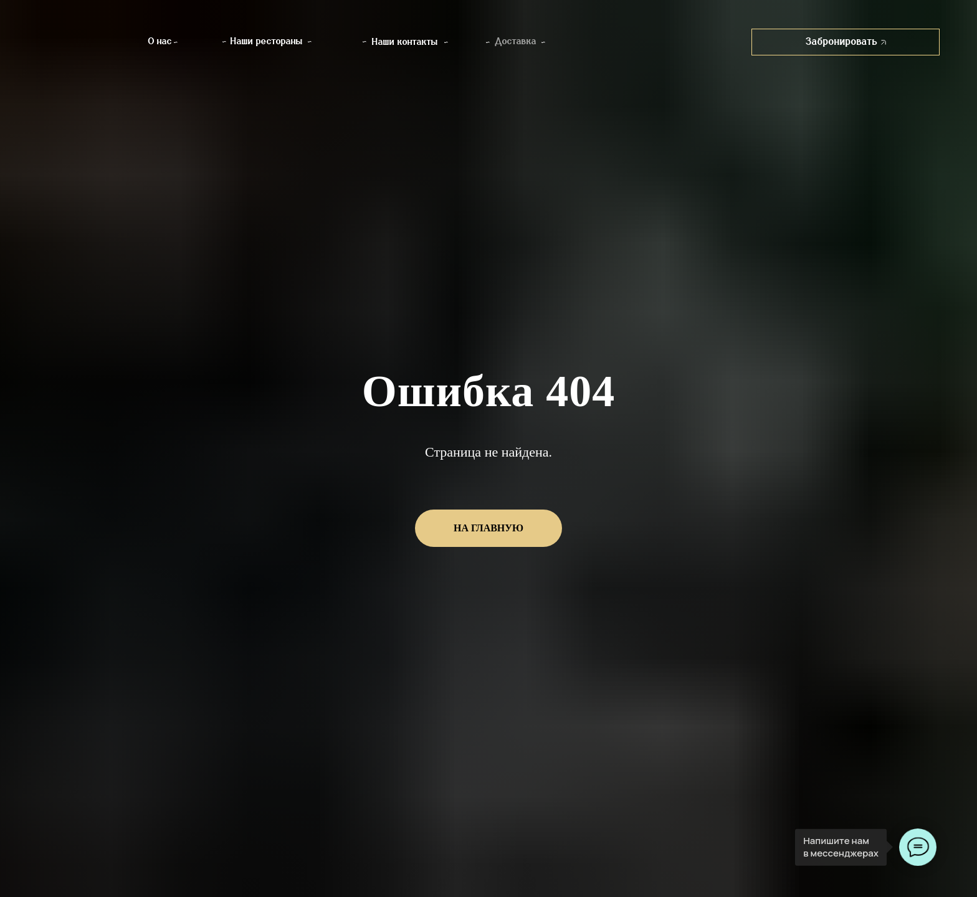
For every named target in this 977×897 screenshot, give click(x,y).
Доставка (515, 41)
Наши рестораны (267, 41)
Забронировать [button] (846, 42)
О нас (160, 41)
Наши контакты (405, 42)
